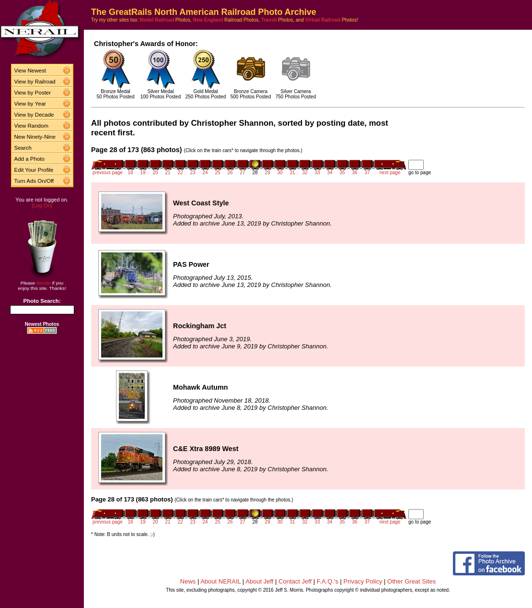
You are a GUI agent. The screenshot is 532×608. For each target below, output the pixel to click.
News (188, 581)
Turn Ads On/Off (34, 181)
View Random (31, 126)
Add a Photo (29, 159)
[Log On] (42, 205)
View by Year (30, 104)
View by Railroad (35, 81)
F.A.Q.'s (327, 581)
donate (43, 283)
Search (23, 148)
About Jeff (259, 581)
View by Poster (32, 92)
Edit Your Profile (34, 170)
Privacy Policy (363, 581)
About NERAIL (220, 581)
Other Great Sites (411, 581)
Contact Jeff (295, 581)
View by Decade (34, 115)
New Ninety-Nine (35, 137)
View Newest (30, 70)
